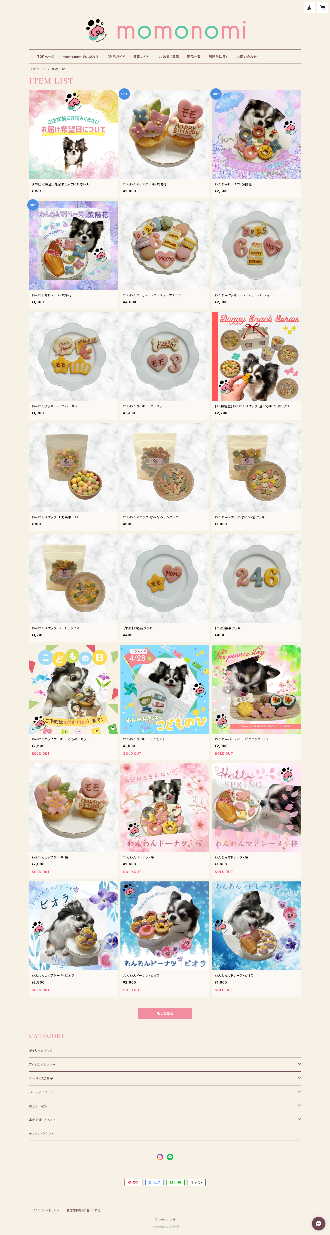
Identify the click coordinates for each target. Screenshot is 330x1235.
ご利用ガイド (115, 57)
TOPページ (46, 57)
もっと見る (165, 1013)
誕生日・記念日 (40, 1106)
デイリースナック (41, 1051)
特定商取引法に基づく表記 (84, 1210)
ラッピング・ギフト (41, 1134)
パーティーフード (41, 1092)
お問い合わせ (247, 57)
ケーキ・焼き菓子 (41, 1078)
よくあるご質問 (168, 57)
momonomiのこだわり (80, 57)
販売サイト (141, 57)
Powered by (165, 1226)
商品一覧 (193, 57)
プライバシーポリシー (46, 1210)
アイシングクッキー (42, 1064)
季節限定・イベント (42, 1120)
